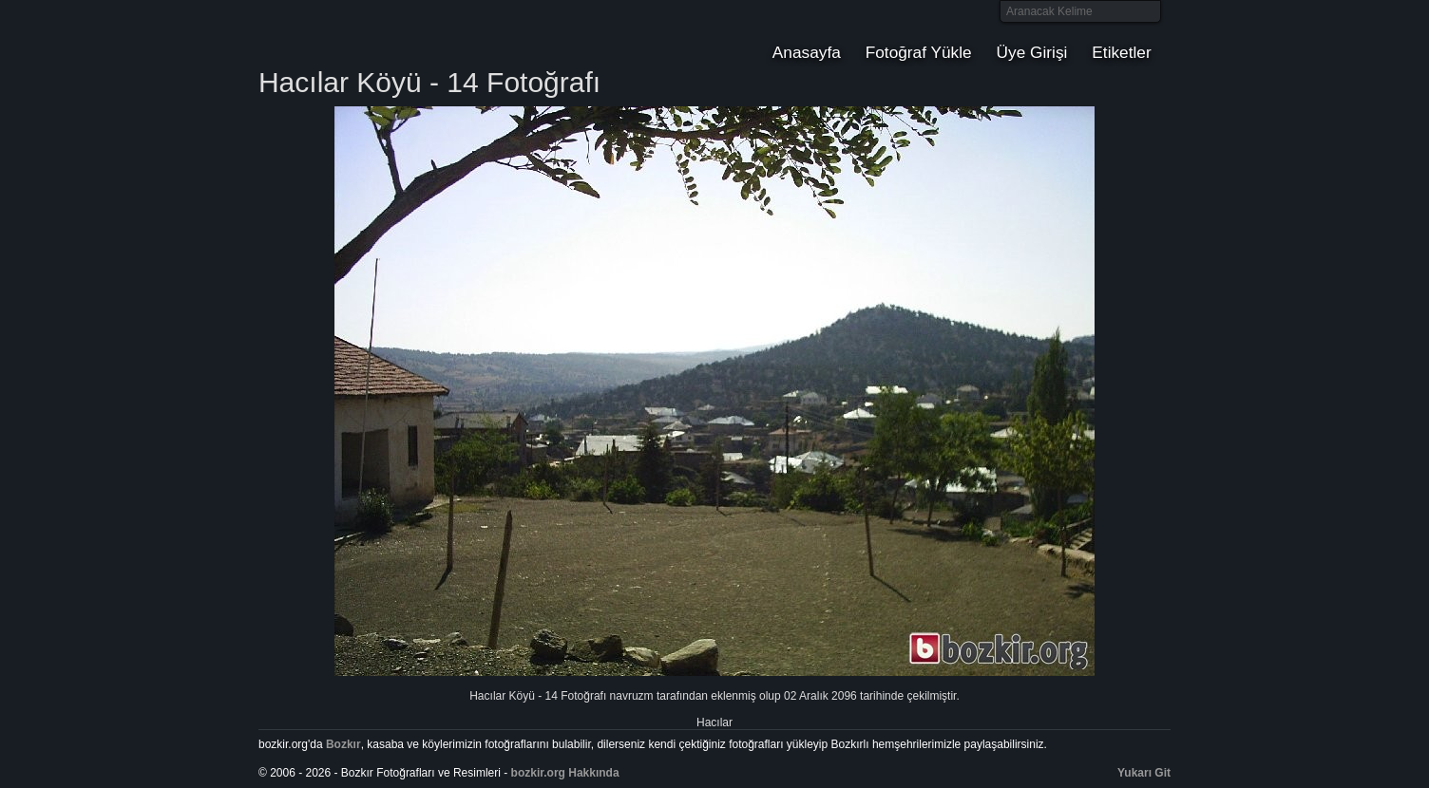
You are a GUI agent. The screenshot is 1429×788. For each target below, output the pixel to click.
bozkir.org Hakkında (565, 772)
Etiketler (1121, 52)
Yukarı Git (1144, 772)
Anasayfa (806, 52)
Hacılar (714, 722)
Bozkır (386, 33)
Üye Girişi (1032, 52)
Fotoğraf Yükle (919, 52)
